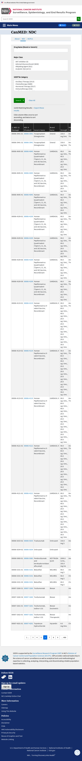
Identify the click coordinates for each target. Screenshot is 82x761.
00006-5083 (28, 558)
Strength (63, 130)
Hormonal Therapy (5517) (41, 86)
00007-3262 (28, 614)
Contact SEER (6, 693)
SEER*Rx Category (21, 77)
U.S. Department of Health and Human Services (28, 748)
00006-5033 (28, 541)
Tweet (69, 25)
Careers (4, 704)
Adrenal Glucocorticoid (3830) (41, 64)
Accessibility (6, 719)
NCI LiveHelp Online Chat (11, 696)
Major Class (18, 57)
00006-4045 (28, 151)
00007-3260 (28, 588)
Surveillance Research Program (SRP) (47, 653)
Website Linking (7, 739)
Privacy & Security (8, 732)
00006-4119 (28, 303)
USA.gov (52, 750)
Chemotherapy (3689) (41, 84)
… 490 (63, 637)
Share (63, 25)
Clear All (32, 100)
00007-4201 (28, 623)
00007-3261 (28, 606)
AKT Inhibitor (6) (41, 61)
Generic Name (39, 130)
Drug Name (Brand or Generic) (25, 47)
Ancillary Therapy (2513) (41, 81)
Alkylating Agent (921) (41, 66)
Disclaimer (5, 723)
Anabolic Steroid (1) (41, 69)
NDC (23, 39)
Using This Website (8, 711)
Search (18, 100)
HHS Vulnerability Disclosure (12, 729)
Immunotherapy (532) (41, 89)
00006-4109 (28, 216)
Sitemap (4, 708)
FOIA (3, 726)
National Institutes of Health (60, 748)
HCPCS (30, 39)
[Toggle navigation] (10, 25)
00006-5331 (28, 570)
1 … (27, 637)
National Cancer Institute (36, 750)
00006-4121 (28, 446)
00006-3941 (28, 134)
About (17, 39)
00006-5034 (28, 549)
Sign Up (6, 686)
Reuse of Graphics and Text (11, 736)
